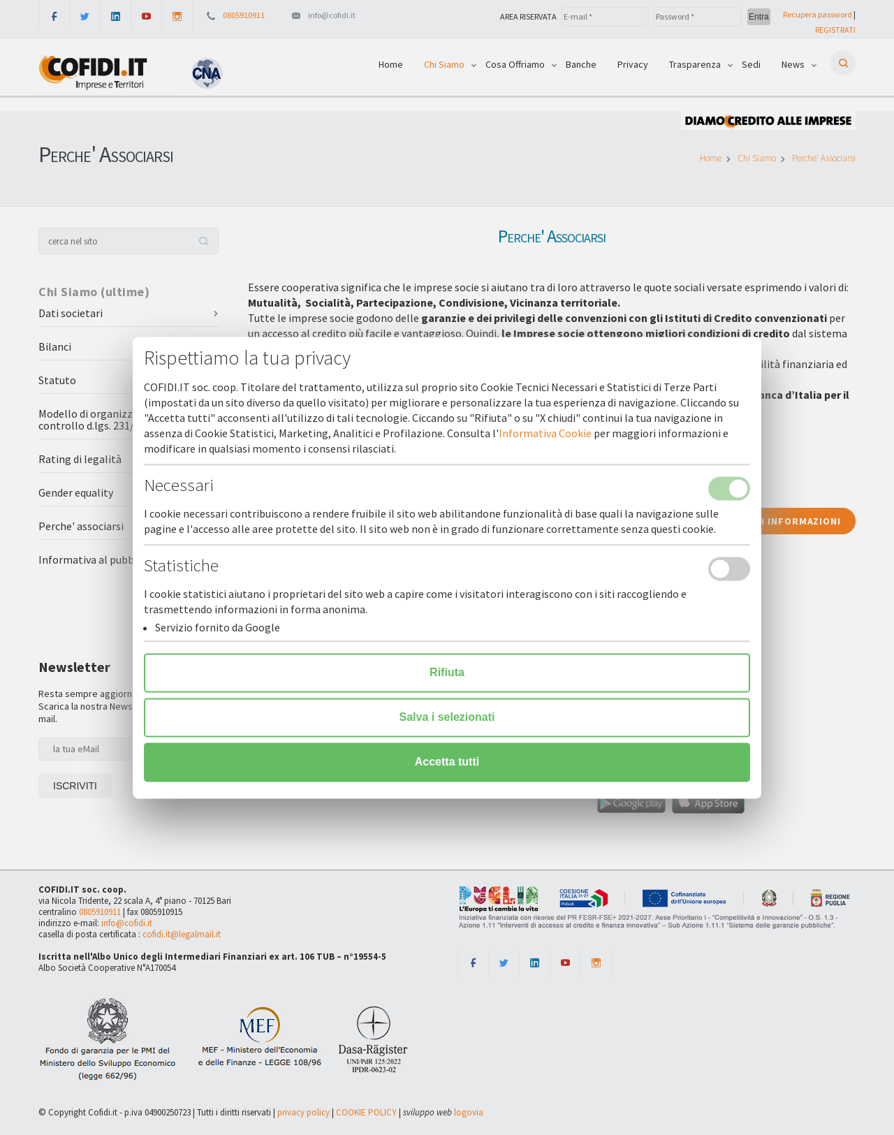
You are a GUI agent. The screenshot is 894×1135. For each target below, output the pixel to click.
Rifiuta (447, 672)
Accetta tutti (447, 762)
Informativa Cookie (545, 433)
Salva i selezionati (447, 717)
